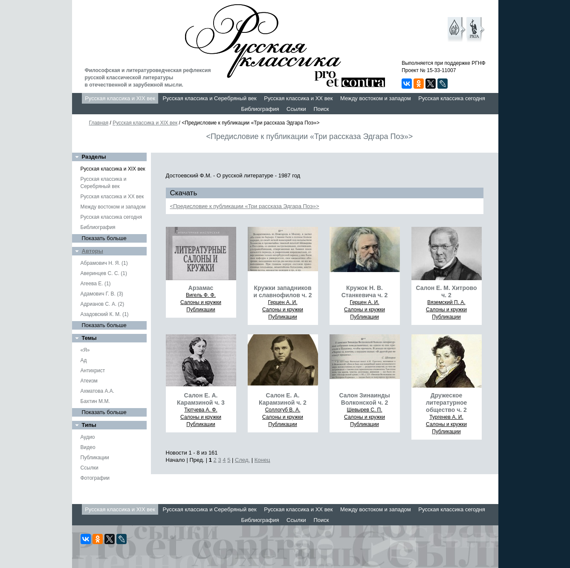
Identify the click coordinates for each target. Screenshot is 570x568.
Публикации (95, 458)
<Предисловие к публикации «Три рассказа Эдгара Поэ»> (244, 206)
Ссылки (296, 109)
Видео (88, 447)
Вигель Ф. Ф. (201, 295)
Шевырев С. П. (364, 410)
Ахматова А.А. (98, 391)
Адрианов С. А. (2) (102, 304)
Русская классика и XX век (298, 98)
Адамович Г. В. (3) (102, 294)
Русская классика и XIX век (120, 98)
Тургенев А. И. (446, 417)
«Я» (85, 350)
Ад (84, 360)
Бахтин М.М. (95, 401)
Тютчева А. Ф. (200, 410)
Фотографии (95, 478)
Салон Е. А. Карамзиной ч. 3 (201, 399)
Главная (99, 123)
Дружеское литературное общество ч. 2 (446, 402)
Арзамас (201, 287)
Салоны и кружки (200, 302)
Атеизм (89, 381)
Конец (262, 460)
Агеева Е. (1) (96, 284)
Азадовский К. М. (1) (105, 314)
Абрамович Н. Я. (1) (104, 263)
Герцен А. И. (282, 302)
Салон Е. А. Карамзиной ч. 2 (283, 399)
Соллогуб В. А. (283, 410)
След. (242, 460)
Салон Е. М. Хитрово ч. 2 (446, 291)
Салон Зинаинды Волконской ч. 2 (364, 399)
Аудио (88, 437)
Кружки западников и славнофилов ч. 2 (283, 291)
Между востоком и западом (375, 98)
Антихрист (93, 371)
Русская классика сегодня (451, 98)
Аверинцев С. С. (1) (104, 273)
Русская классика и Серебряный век (210, 98)
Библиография (260, 109)
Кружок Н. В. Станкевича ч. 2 (364, 291)
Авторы (92, 251)
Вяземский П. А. (446, 302)
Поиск (321, 109)
